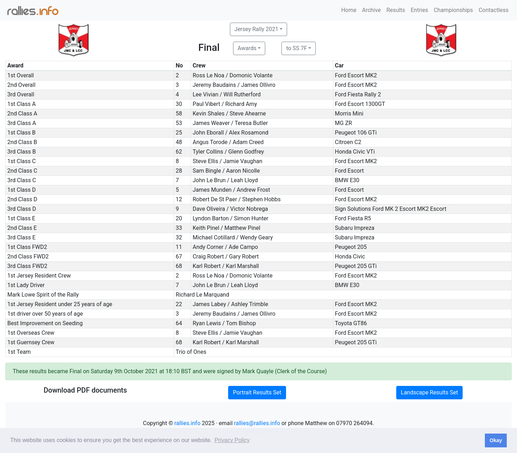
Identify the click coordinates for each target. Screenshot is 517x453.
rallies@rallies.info (257, 423)
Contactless (494, 10)
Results (395, 10)
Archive (371, 10)
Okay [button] (495, 440)
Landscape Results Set (429, 392)
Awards (247, 48)
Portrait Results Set (257, 392)
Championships (453, 10)
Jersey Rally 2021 (256, 29)
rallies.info (187, 423)
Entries (419, 10)
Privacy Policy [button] (232, 440)
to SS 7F (296, 48)
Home (348, 10)
